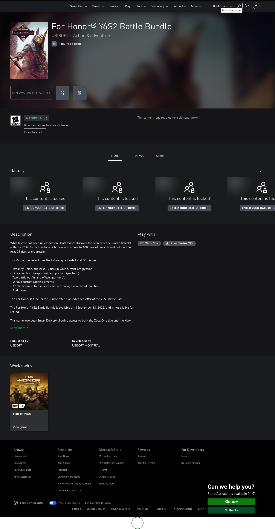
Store (139, 6)
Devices (113, 6)
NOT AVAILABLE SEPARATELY (31, 93)
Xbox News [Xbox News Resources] (63, 456)
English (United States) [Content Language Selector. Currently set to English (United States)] (32, 502)
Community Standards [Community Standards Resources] (69, 476)
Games (96, 6)
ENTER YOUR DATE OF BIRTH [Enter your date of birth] (44, 208)
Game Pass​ (77, 6)
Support (178, 6)
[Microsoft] (28, 6)
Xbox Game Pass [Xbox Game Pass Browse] (22, 469)
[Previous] (252, 171)
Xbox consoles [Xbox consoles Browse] (21, 456)
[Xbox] (57, 6)
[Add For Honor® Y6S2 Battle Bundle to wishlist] (62, 93)
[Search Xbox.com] (239, 5)
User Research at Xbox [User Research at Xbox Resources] (69, 490)
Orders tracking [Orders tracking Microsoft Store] (107, 476)
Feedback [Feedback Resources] (62, 469)
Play (127, 6)
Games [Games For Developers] (185, 456)
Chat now (231, 501)
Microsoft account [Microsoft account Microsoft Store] (108, 456)
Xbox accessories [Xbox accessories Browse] (22, 476)
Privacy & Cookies (120, 508)
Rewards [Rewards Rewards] (142, 456)
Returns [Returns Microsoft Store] (103, 469)
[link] (29, 402)
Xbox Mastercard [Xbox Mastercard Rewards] (146, 462)
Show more (19, 328)
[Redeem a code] (80, 93)
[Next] (260, 171)
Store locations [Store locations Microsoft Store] (107, 483)
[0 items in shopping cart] (247, 5)
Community (158, 6)
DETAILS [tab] (115, 156)
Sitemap (76, 508)
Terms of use (142, 508)
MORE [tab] (160, 156)
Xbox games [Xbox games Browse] (20, 462)
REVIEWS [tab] (138, 156)
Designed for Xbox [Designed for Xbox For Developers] (190, 462)
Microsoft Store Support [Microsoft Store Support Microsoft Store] (111, 462)
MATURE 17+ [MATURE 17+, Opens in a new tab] (36, 118)
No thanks (231, 510)
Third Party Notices (182, 508)
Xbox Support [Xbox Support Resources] (64, 462)
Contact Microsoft (96, 508)
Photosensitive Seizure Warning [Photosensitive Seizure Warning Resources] (74, 483)
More (194, 6)
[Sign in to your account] (256, 6)
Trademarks (160, 508)
